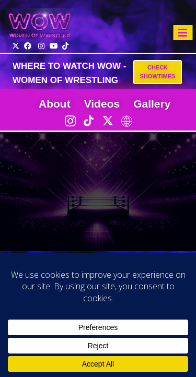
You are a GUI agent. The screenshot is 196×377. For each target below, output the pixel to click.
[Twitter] (107, 120)
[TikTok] (88, 120)
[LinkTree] (126, 120)
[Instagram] (70, 120)
